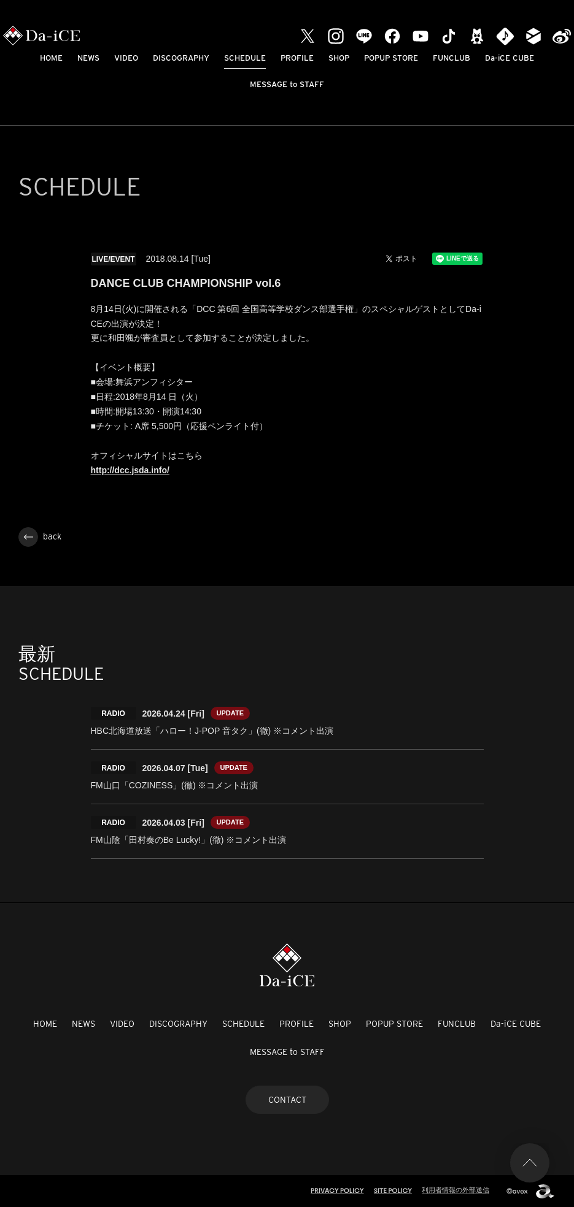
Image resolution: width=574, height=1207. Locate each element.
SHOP (338, 58)
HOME (51, 58)
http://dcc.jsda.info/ (130, 470)
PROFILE (297, 58)
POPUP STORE (391, 58)
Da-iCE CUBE (509, 58)
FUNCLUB (451, 58)
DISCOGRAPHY (181, 58)
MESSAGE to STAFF (287, 84)
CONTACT (287, 1100)
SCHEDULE (245, 58)
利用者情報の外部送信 (455, 1190)
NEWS (88, 58)
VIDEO (126, 58)
